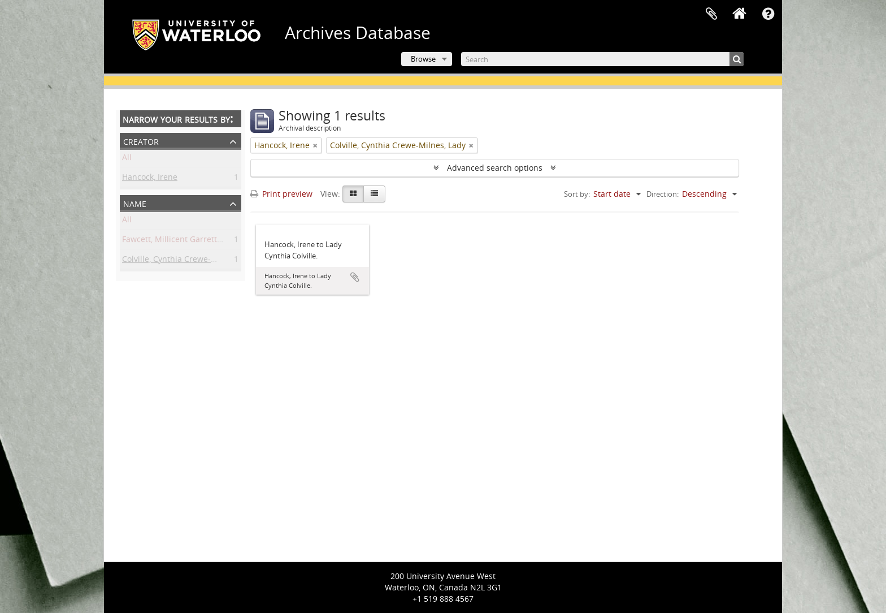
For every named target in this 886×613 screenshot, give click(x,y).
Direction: (662, 194)
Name (134, 202)
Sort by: (577, 194)
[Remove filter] (315, 145)
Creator (141, 140)
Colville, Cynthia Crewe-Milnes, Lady (190, 261)
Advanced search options (495, 167)
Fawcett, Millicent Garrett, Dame (182, 241)
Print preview (281, 193)
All (127, 159)
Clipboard (711, 14)
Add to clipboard (355, 277)
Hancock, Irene (149, 179)
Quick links (768, 14)
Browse (423, 59)
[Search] (602, 59)
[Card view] (353, 193)
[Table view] (374, 193)
